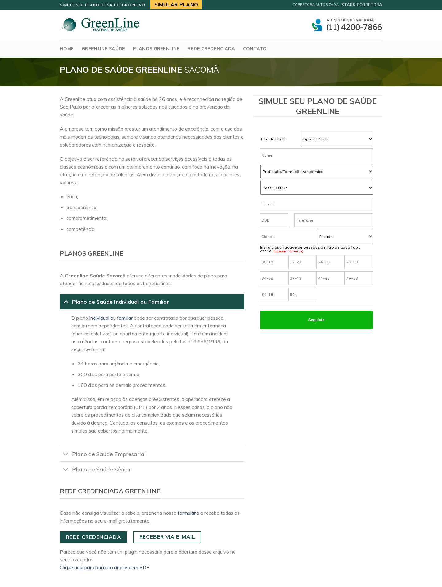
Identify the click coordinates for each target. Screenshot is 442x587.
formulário (188, 513)
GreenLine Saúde (103, 48)
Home (67, 48)
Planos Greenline (156, 48)
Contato (255, 48)
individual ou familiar (111, 318)
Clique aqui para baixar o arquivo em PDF (104, 567)
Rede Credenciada (211, 48)
